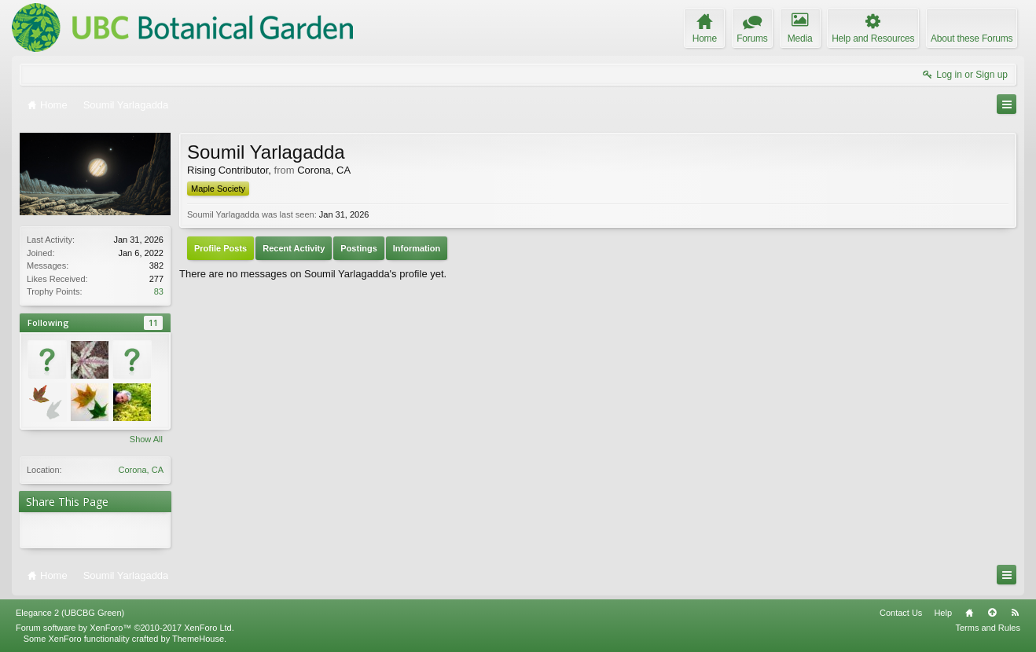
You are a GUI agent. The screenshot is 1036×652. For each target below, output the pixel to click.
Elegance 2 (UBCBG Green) (70, 612)
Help (943, 612)
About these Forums (971, 38)
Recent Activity (294, 248)
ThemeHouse (198, 638)
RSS (1014, 612)
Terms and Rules (987, 627)
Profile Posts (220, 248)
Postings (358, 248)
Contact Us (901, 612)
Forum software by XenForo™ (125, 627)
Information (417, 248)
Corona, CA (141, 469)
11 (153, 322)
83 (158, 291)
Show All (146, 439)
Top (991, 612)
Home (969, 612)
